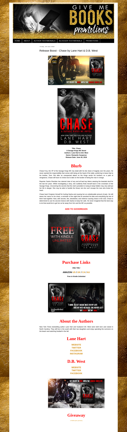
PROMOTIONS (92, 41)
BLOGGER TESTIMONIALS (70, 41)
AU (88, 272)
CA (83, 272)
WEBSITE (76, 345)
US (74, 272)
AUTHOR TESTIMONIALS (44, 41)
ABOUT (27, 41)
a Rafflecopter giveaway (76, 420)
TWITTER (76, 348)
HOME (17, 41)
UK (78, 272)
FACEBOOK (76, 350)
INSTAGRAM (76, 353)
